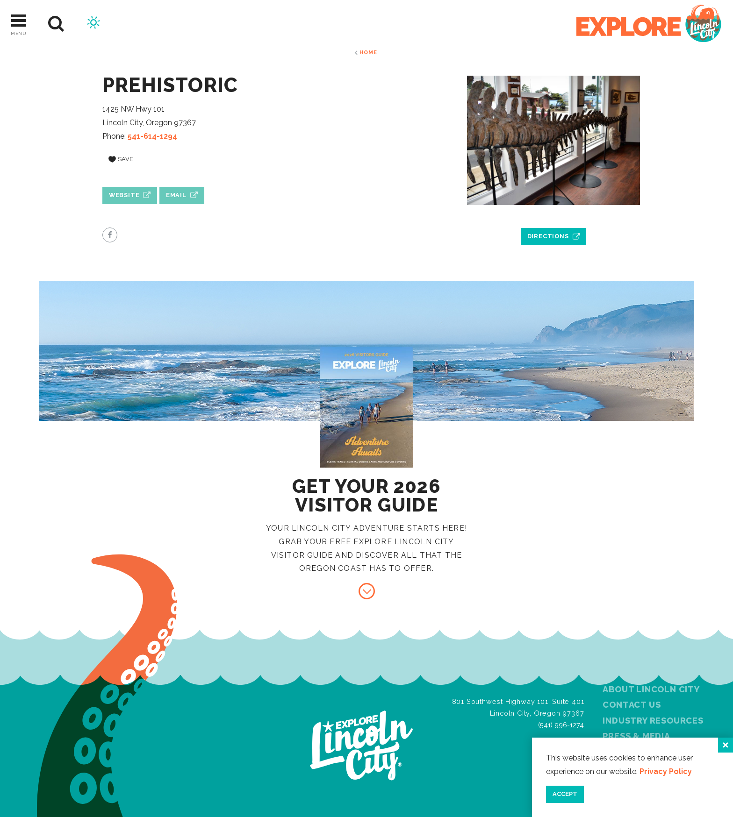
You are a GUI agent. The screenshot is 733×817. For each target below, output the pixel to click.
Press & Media (636, 736)
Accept (565, 793)
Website (124, 195)
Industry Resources (653, 720)
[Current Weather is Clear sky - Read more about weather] (93, 23)
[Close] (725, 745)
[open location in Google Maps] (553, 215)
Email (176, 195)
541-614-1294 (152, 136)
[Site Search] (56, 24)
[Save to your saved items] (120, 159)
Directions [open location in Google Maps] (548, 236)
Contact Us (632, 705)
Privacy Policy (666, 771)
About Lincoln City (651, 689)
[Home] (649, 24)
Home (368, 52)
